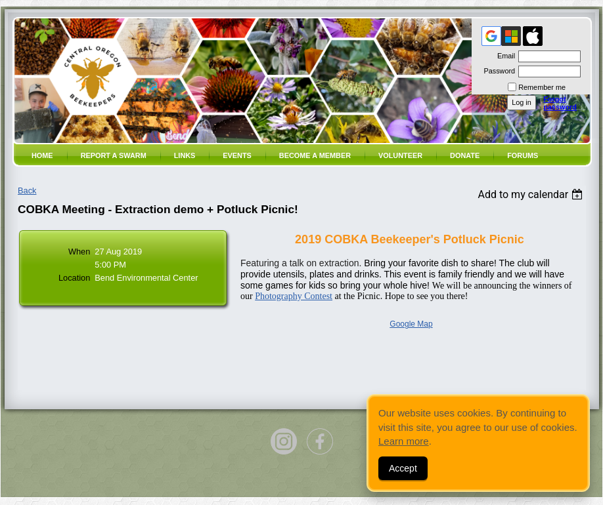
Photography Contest (293, 296)
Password (497, 71)
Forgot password (560, 103)
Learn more (403, 441)
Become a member (315, 155)
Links (185, 155)
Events (237, 155)
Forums (522, 155)
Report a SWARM (113, 155)
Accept (403, 468)
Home (42, 155)
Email (504, 56)
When (79, 251)
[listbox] (532, 194)
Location (74, 278)
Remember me (542, 87)
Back (27, 190)
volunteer (400, 155)
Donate (465, 155)
